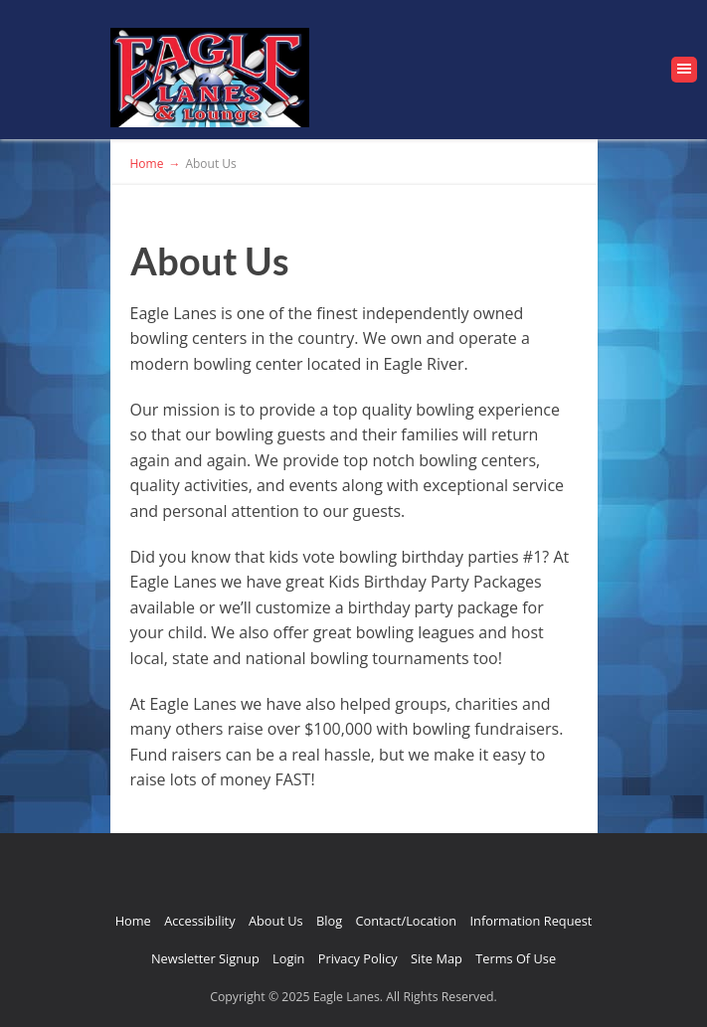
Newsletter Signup (205, 958)
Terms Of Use (515, 958)
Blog (329, 921)
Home (133, 921)
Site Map (436, 958)
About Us (276, 921)
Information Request (530, 921)
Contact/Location (406, 921)
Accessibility (199, 921)
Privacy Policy (358, 958)
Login (288, 958)
